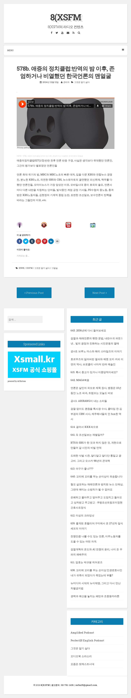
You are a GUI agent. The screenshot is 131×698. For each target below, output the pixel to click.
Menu (65, 50)
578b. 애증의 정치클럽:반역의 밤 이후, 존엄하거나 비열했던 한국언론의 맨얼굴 (53, 156)
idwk (21, 268)
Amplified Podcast (82, 632)
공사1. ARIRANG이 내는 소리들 (89, 401)
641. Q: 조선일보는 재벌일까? (87, 434)
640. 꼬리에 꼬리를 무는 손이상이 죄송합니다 (96, 476)
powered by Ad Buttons (17, 381)
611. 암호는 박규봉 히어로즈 (87, 562)
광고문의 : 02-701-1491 (62, 685)
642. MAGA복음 (80, 380)
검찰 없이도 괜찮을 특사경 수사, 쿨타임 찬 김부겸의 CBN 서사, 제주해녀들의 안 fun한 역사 (96, 414)
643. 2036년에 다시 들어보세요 (88, 330)
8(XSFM (65, 17)
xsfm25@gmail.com (86, 685)
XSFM (19, 156)
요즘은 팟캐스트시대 (82, 664)
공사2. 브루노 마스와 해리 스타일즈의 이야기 (96, 351)
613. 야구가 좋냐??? (82, 468)
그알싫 (55, 268)
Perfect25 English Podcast (87, 640)
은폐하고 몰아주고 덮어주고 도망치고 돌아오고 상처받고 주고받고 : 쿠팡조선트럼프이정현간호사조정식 (96, 502)
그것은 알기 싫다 (82, 82)
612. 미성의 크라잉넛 (82, 515)
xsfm (29, 268)
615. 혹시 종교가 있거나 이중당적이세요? (94, 372)
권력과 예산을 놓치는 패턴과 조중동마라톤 (95, 596)
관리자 (66, 82)
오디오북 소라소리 (81, 656)
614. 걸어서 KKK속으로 (84, 427)
